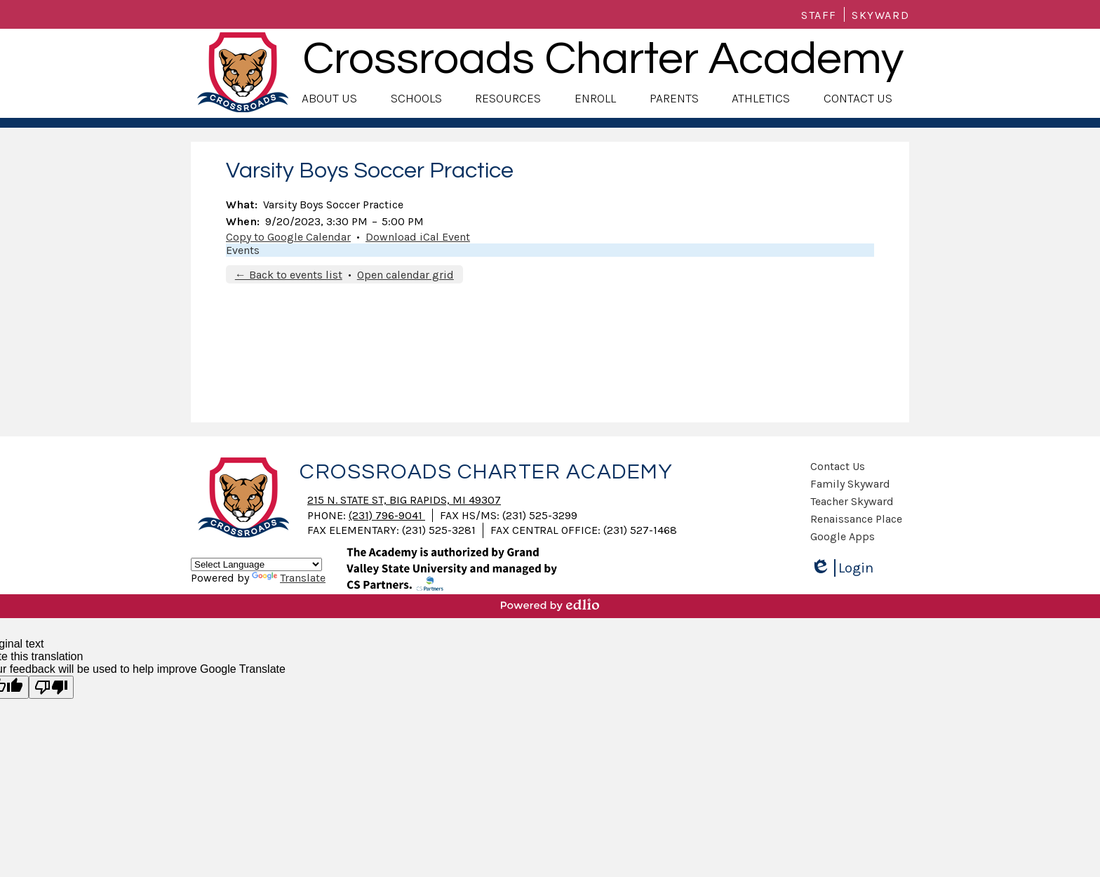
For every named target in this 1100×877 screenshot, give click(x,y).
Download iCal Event (417, 236)
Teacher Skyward (852, 501)
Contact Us (837, 466)
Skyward (880, 15)
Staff (819, 15)
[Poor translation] (51, 687)
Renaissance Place (856, 518)
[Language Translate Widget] (256, 564)
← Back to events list (288, 274)
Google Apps (842, 536)
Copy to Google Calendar (288, 236)
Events (243, 250)
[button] (329, 98)
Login (841, 568)
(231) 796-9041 (387, 515)
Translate (289, 577)
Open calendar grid (405, 274)
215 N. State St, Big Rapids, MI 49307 (404, 500)
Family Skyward (850, 483)
